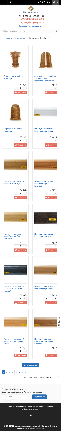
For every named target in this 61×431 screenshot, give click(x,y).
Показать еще (31, 365)
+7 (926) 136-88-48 (32, 22)
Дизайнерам (20, 406)
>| (25, 372)
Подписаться (39, 397)
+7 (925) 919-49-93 (32, 19)
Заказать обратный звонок (30, 26)
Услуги (11, 406)
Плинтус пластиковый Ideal (16, 38)
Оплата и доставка (35, 406)
